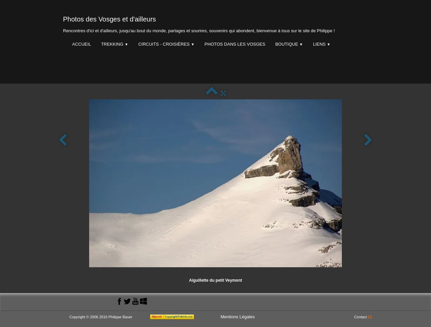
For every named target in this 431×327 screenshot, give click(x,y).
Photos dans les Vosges (234, 44)
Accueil (81, 44)
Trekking (114, 44)
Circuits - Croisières (166, 44)
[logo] (199, 23)
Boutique (289, 44)
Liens (321, 44)
